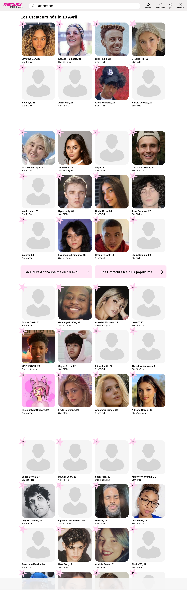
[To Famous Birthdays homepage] (13, 5)
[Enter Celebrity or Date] (85, 6)
